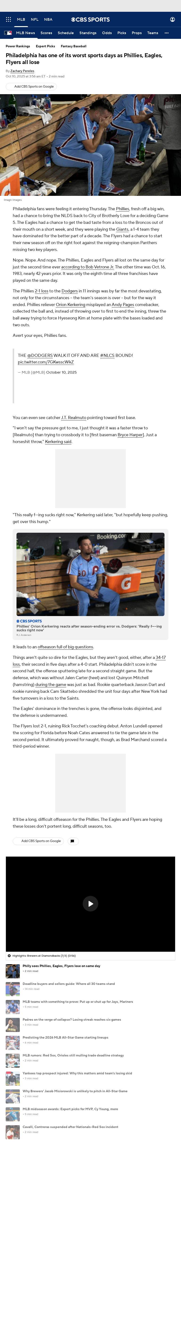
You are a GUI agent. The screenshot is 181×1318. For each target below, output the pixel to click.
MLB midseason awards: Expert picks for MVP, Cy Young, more (70, 1109)
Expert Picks (45, 46)
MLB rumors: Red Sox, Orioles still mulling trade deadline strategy (73, 1055)
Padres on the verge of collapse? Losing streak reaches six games (72, 1020)
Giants (122, 229)
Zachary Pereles (22, 71)
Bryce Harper (130, 435)
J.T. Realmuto (73, 417)
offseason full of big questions (65, 647)
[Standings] (88, 33)
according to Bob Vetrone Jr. (87, 267)
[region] (90, 904)
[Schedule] (66, 33)
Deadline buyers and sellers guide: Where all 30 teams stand (69, 984)
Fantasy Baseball (73, 46)
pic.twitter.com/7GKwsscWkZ (46, 362)
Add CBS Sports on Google (34, 87)
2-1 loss (41, 291)
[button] (167, 33)
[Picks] (122, 33)
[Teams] (152, 33)
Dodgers (70, 291)
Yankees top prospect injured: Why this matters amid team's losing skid (77, 1073)
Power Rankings (18, 46)
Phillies (122, 209)
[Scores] (46, 33)
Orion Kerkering (70, 304)
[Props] (136, 33)
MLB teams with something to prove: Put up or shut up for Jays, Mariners (78, 1002)
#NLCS (107, 355)
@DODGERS (40, 355)
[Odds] (107, 33)
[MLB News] (25, 33)
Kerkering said (58, 441)
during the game (50, 684)
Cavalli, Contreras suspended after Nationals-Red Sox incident (70, 1127)
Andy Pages (123, 304)
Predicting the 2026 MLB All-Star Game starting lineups (65, 1038)
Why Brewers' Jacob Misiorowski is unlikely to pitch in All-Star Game (75, 1091)
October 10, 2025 (61, 372)
